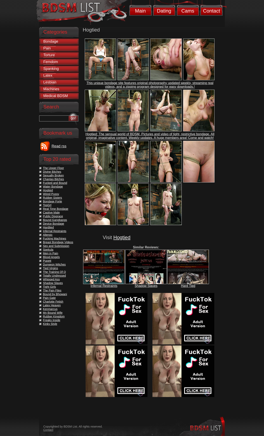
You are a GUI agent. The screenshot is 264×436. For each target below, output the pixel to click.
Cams (187, 11)
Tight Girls (49, 286)
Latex (47, 75)
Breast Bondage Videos (58, 242)
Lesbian (49, 82)
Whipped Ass (51, 279)
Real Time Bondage (55, 208)
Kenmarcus (50, 309)
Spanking (51, 69)
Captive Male (51, 212)
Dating (164, 11)
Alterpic (48, 234)
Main (140, 11)
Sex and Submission (56, 246)
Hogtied (122, 237)
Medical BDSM (55, 96)
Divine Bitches (52, 171)
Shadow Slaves (146, 286)
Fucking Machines (54, 238)
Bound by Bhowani (55, 294)
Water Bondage (53, 186)
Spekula (48, 249)
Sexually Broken (53, 175)
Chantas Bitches (53, 179)
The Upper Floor (53, 168)
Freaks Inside (51, 320)
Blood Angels (51, 257)
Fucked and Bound (55, 183)
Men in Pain (50, 253)
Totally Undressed (54, 275)
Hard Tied (188, 286)
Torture (49, 55)
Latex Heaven (52, 305)
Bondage (50, 41)
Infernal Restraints (104, 286)
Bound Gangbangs (55, 220)
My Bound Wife (52, 312)
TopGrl (47, 205)
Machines (51, 89)
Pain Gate (49, 298)
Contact (211, 11)
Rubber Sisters (52, 197)
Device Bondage (53, 223)
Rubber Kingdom (54, 316)
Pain (47, 48)
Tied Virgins (50, 268)
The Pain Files (52, 290)
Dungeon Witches (54, 264)
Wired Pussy (51, 194)
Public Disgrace (53, 216)
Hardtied (48, 227)
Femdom (50, 62)
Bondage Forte (52, 201)
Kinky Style (50, 324)
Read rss (59, 146)
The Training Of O (54, 272)
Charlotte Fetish (53, 301)
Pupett (47, 260)
